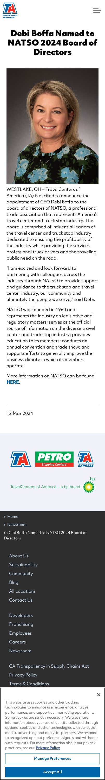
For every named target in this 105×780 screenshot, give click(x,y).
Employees (20, 633)
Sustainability (23, 565)
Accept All (52, 772)
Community (21, 573)
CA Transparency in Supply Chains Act (49, 666)
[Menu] (97, 10)
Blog (13, 582)
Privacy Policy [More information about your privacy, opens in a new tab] (48, 748)
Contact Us (20, 600)
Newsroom (20, 651)
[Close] (98, 695)
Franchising (21, 624)
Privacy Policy (23, 675)
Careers (17, 642)
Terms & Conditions (29, 684)
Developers (21, 615)
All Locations (22, 591)
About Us (18, 556)
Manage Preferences (52, 759)
